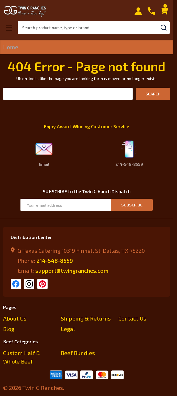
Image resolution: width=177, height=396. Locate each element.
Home (10, 46)
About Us (15, 318)
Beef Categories (20, 341)
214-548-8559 (55, 260)
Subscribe (131, 204)
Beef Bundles (78, 352)
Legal (68, 328)
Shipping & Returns (86, 318)
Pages (9, 307)
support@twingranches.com (71, 270)
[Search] (163, 27)
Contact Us (132, 318)
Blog (8, 328)
